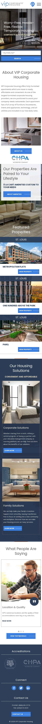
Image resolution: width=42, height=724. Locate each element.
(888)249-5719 (24, 705)
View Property (25, 272)
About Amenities (14, 194)
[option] (21, 593)
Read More (6, 621)
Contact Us (17, 714)
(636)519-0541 (23, 708)
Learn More (9, 450)
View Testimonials (18, 636)
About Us (18, 151)
